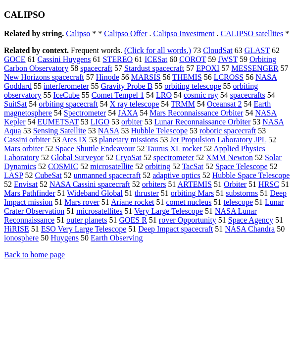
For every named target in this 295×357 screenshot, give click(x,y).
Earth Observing (117, 238)
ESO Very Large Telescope (84, 229)
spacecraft (96, 68)
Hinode (107, 77)
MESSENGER (254, 68)
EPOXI (207, 68)
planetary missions (128, 139)
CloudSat (218, 50)
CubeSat (48, 175)
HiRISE (16, 229)
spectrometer (174, 157)
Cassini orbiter (27, 139)
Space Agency (250, 220)
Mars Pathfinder (29, 193)
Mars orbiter (24, 148)
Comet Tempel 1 (118, 95)
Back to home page (34, 254)
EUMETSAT (58, 122)
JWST (228, 59)
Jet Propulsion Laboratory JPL (218, 139)
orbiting (157, 166)
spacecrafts (247, 95)
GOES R (133, 220)
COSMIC (63, 166)
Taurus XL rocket (174, 148)
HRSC (268, 184)
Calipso (78, 33)
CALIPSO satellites (251, 33)
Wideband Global (95, 193)
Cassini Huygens (64, 59)
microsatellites (99, 211)
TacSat (192, 166)
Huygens (64, 238)
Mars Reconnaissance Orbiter (196, 113)
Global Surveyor (77, 157)
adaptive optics (176, 175)
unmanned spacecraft (107, 175)
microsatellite (111, 166)
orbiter (132, 122)
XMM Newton (229, 157)
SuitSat (15, 104)
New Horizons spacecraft (44, 77)
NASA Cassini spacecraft (89, 184)
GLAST (257, 50)
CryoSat (128, 157)
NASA (108, 130)
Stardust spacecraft (154, 68)
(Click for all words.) (157, 50)
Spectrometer (85, 113)
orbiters (154, 184)
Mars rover (81, 202)
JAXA (128, 113)
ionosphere (21, 238)
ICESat (156, 59)
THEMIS (187, 77)
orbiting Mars (192, 193)
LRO (164, 95)
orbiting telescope (192, 86)
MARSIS (146, 77)
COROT (192, 59)
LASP (13, 175)
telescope (238, 202)
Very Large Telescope (168, 211)
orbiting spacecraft (68, 104)
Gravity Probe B (126, 86)
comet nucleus (189, 202)
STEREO (118, 59)
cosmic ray (201, 95)
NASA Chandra (250, 229)
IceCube (66, 95)
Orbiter (235, 184)
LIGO (100, 122)
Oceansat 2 (224, 104)
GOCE (15, 59)
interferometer (66, 86)
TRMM (183, 104)
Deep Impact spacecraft (175, 229)
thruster (147, 193)
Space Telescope (241, 166)
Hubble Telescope (159, 130)
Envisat (26, 184)
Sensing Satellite (59, 130)
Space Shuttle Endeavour (95, 148)
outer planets (86, 220)
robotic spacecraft (227, 130)
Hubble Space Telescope (251, 175)
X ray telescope (134, 104)
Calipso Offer (125, 33)
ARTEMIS (195, 184)
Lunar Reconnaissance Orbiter (202, 122)
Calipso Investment (183, 33)
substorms (242, 193)
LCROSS (229, 77)
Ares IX (74, 139)
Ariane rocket (132, 202)
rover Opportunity (187, 220)
